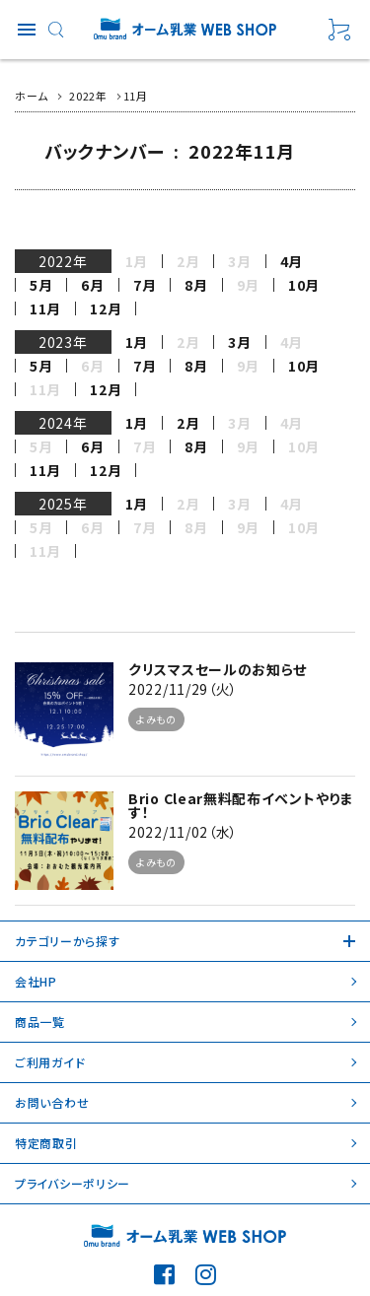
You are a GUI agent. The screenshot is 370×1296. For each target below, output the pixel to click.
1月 (136, 342)
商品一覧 (40, 1021)
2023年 (63, 342)
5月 (41, 285)
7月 (144, 285)
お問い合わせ (52, 1102)
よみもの (156, 719)
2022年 (63, 261)
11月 (45, 308)
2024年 (63, 423)
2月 (188, 423)
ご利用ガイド (50, 1062)
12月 (105, 308)
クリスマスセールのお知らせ (217, 669)
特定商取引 (46, 1142)
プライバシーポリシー (72, 1183)
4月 (291, 261)
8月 (196, 285)
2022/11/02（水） (183, 832)
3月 (239, 342)
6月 (92, 285)
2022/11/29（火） (183, 689)
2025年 (63, 503)
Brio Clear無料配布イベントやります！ (241, 805)
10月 (304, 285)
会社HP (36, 981)
